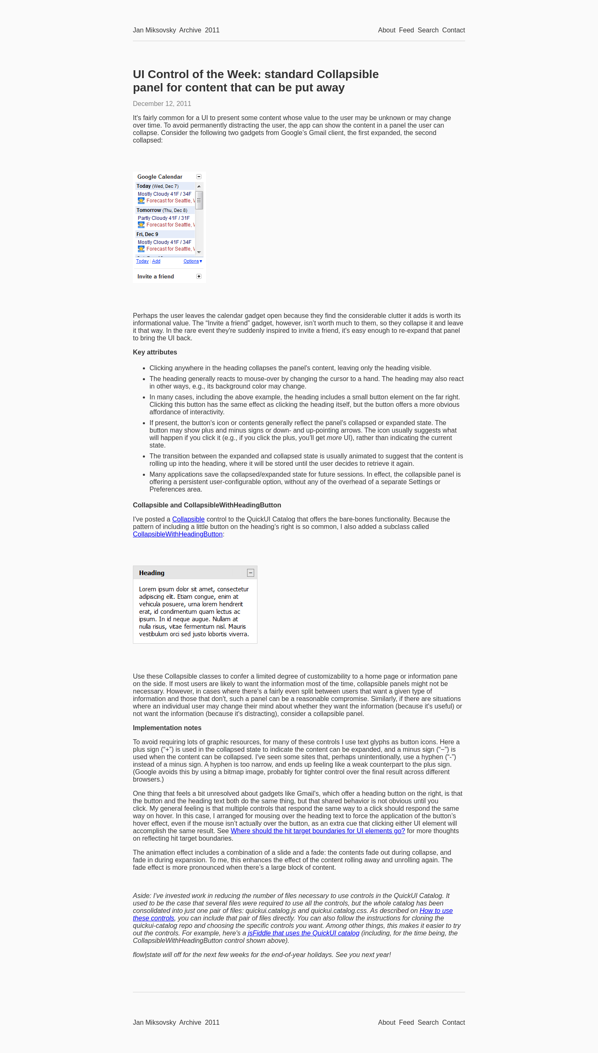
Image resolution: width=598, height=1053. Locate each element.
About (387, 30)
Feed (406, 30)
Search (428, 30)
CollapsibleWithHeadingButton (178, 534)
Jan (154, 30)
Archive (190, 30)
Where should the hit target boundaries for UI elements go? (318, 830)
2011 (212, 30)
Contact (453, 30)
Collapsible (188, 519)
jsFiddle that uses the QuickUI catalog (304, 933)
